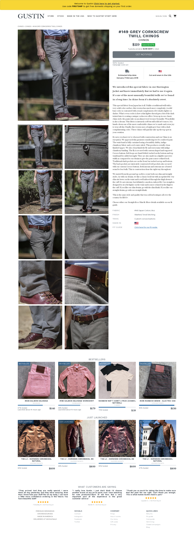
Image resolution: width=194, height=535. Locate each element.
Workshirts (76, 403)
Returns (149, 514)
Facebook (78, 519)
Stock (60, 16)
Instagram (78, 516)
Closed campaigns (153, 524)
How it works (115, 516)
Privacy (113, 524)
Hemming (150, 522)
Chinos (21, 26)
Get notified (144, 54)
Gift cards (114, 522)
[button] (40, 147)
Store (51, 16)
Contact (77, 514)
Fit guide (149, 516)
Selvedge (36, 403)
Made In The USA (75, 16)
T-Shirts (117, 405)
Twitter (77, 522)
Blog (148, 527)
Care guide (150, 519)
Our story (114, 519)
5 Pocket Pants (157, 403)
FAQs (112, 514)
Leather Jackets (36, 463)
